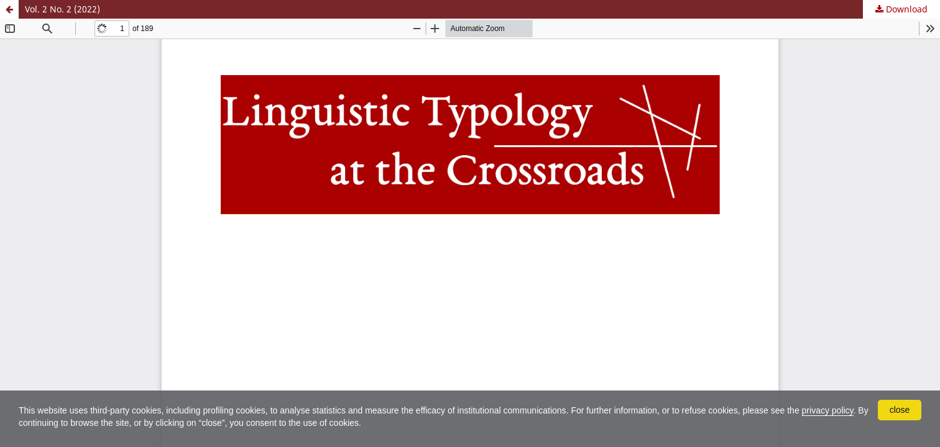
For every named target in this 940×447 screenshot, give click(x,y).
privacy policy (828, 410)
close (900, 410)
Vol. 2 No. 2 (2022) (62, 9)
